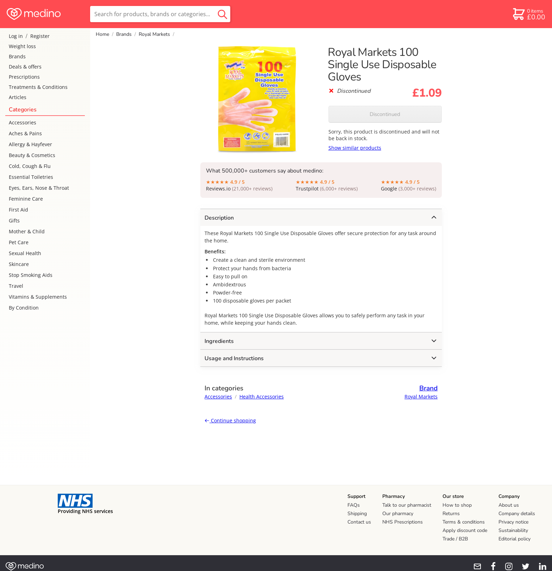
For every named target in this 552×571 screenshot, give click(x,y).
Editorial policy (514, 539)
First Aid (18, 209)
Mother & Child (27, 231)
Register (40, 36)
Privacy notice (513, 522)
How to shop (457, 505)
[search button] (222, 14)
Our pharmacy (397, 513)
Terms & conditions (464, 522)
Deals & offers (25, 66)
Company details (516, 513)
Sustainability (513, 530)
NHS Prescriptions (402, 522)
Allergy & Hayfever (30, 144)
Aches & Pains (25, 133)
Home (102, 34)
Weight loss (22, 46)
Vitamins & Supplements (38, 296)
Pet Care (19, 242)
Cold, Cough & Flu (30, 166)
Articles (17, 97)
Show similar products (354, 147)
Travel (16, 286)
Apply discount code (465, 530)
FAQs (353, 505)
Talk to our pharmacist (406, 505)
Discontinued (385, 114)
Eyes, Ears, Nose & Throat (39, 187)
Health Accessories (261, 396)
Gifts (14, 220)
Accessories (22, 122)
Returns (451, 513)
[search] (160, 14)
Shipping (357, 513)
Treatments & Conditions (38, 87)
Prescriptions (24, 76)
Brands (17, 56)
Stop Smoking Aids (30, 275)
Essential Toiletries (31, 177)
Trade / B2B (455, 539)
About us (508, 505)
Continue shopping (230, 420)
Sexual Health (25, 253)
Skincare (19, 264)
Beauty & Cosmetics (32, 155)
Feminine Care (26, 198)
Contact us (359, 522)
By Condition (24, 307)
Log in (16, 36)
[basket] (528, 14)
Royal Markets (154, 34)
